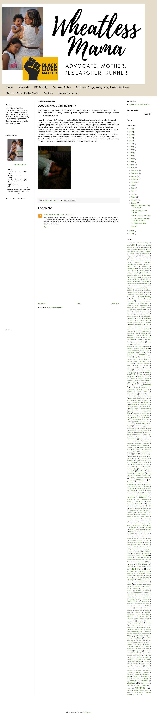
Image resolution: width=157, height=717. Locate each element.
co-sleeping (139, 324)
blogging (142, 288)
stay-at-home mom (142, 616)
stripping (131, 625)
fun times (139, 389)
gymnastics (145, 417)
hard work (146, 419)
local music (136, 464)
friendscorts (137, 385)
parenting (148, 527)
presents (131, 551)
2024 (131, 132)
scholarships (140, 575)
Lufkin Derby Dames (145, 469)
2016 (131, 153)
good (135, 406)
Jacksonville (138, 443)
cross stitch (145, 335)
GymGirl (135, 417)
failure (147, 374)
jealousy (133, 445)
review (149, 561)
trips (128, 653)
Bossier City (130, 294)
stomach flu (130, 621)
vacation (135, 663)
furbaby (147, 389)
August (133, 182)
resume (143, 561)
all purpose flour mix (137, 251)
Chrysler (132, 320)
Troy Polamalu (145, 653)
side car (139, 595)
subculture (146, 625)
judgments (138, 449)
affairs (147, 247)
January (134, 203)
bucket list (132, 303)
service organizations (135, 586)
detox (136, 348)
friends (129, 385)
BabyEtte (144, 266)
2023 (131, 135)
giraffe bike (136, 398)
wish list (146, 685)
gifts (150, 396)
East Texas (130, 363)
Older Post (115, 304)
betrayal (138, 277)
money (132, 495)
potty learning (142, 546)
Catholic (131, 309)
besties (131, 277)
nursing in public (133, 519)
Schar (135, 573)
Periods (132, 533)
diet (147, 348)
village (128, 668)
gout (150, 406)
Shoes (128, 592)
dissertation (130, 352)
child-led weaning (146, 316)
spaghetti (129, 610)
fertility (136, 380)
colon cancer (138, 327)
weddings (146, 674)
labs (135, 456)
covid (136, 333)
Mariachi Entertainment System (139, 477)
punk (144, 551)
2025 (131, 129)
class (147, 320)
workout (147, 690)
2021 (131, 141)
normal (137, 514)
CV (138, 339)
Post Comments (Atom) (55, 307)
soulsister (145, 608)
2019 (131, 147)
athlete (137, 262)
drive (135, 361)
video (147, 666)
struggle (139, 625)
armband (140, 260)
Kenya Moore (133, 451)
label (130, 456)
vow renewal (136, 668)
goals (129, 406)
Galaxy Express (142, 391)
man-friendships (137, 475)
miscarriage (130, 488)
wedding (137, 674)
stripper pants (138, 623)
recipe (137, 557)
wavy (130, 672)
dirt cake (147, 350)
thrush (145, 642)
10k (134, 243)
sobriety (146, 599)
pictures (129, 538)
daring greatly (136, 344)
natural (138, 508)
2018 (131, 150)
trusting (129, 655)
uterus (128, 663)
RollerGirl (130, 566)
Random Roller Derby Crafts (22, 93)
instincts (141, 439)
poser (147, 544)
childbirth (132, 318)
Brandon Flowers (132, 296)
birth (144, 279)
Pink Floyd (142, 538)
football (147, 383)
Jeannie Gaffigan (142, 445)
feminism (129, 380)
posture (129, 546)
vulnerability (146, 668)
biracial (137, 279)
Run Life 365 (140, 566)
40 (139, 247)
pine (135, 538)
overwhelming (136, 525)
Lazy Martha (145, 458)
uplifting (147, 661)
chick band (145, 314)
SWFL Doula (48, 214)
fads (141, 374)
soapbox (132, 599)
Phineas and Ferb (132, 536)
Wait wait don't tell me (133, 670)
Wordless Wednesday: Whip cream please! (140, 206)
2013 (131, 162)
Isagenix (129, 443)
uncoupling (130, 659)
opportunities (130, 521)
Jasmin (146, 443)
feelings (147, 378)
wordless (140, 687)
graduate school (146, 408)
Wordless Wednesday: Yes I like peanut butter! (140, 219)
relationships (130, 559)
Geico (135, 396)
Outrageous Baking (137, 523)
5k (142, 247)
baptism (141, 270)
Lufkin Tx (132, 471)
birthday (137, 281)
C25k (136, 305)
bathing (129, 273)
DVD (148, 361)
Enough (129, 370)
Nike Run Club (144, 510)
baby (147, 264)
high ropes (143, 426)
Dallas (134, 342)
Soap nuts (148, 597)
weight (129, 676)
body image (138, 290)
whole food (130, 685)
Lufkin (135, 469)
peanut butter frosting (140, 531)
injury (147, 436)
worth (128, 692)
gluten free (136, 402)
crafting (143, 333)
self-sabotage (138, 584)
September (135, 179)
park (137, 529)
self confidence (144, 577)
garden (142, 394)
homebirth (130, 432)
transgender (138, 651)
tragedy (129, 648)
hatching (129, 421)
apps (139, 258)
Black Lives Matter (138, 286)
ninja (128, 512)
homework (139, 432)
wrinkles (141, 692)
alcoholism (142, 249)
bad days (146, 268)
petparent (146, 533)
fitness (149, 380)
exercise (149, 370)
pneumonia (138, 542)
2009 (131, 234)
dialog (142, 348)
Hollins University (144, 430)
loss (133, 467)
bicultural (144, 277)
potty (135, 546)
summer (134, 627)
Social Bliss (132, 601)
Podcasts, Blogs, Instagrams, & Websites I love (102, 87)
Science (129, 577)
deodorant (129, 348)
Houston (144, 434)
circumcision (140, 320)
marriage (140, 480)
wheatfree (144, 681)
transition (146, 651)
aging (128, 249)
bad (140, 268)
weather (129, 674)
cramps (131, 335)
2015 (131, 156)
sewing (146, 586)
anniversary (145, 253)
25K (144, 245)
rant (133, 555)
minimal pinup (133, 486)
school (147, 575)
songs (147, 605)
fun (150, 387)
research (135, 561)
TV (144, 655)
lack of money (142, 456)
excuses (142, 370)
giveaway (138, 400)
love (146, 467)
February (134, 200)
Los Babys (146, 464)
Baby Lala (131, 266)
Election (146, 365)
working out (138, 690)
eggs (136, 365)
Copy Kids (130, 331)
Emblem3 (139, 367)
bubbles (149, 301)
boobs (147, 292)
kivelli (130, 454)
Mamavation (139, 473)
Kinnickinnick (142, 451)
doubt (141, 357)
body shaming (133, 292)
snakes (141, 597)
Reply (46, 227)
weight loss (137, 676)
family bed (140, 376)
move (137, 499)
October (134, 176)
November (135, 173)
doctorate (143, 355)
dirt (142, 350)
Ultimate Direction (142, 657)
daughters (129, 346)
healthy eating (145, 421)
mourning (129, 499)
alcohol (135, 249)
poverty (135, 549)
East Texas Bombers (143, 363)
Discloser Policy (62, 87)
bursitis (129, 305)
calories (129, 307)
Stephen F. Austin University (141, 618)
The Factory (140, 636)
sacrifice (129, 573)
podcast (147, 542)
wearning (146, 672)
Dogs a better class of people (141, 215)
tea (136, 629)
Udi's (131, 657)
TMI (135, 644)
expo (140, 372)
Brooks (138, 301)
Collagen (129, 327)
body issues (147, 290)
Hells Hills (130, 424)
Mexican (140, 484)
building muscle (144, 303)
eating (128, 365)
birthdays (146, 281)
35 (135, 247)
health (136, 421)
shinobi (147, 590)
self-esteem (141, 582)
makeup (149, 471)
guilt (128, 415)
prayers (142, 549)
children (140, 318)
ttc (134, 655)
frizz (132, 387)
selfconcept (147, 584)
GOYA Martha (133, 408)
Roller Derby (141, 564)
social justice (145, 601)
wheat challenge (137, 678)
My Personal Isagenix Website (139, 104)
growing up (145, 413)
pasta (142, 529)
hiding (136, 426)
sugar (128, 627)
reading (129, 557)
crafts (149, 333)
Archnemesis (131, 260)
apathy (146, 256)
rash (138, 555)
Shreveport (136, 592)
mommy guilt (147, 492)
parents (131, 529)
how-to (133, 436)
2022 (131, 138)
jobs (135, 447)
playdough (130, 542)
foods (141, 383)
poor (143, 544)
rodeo (131, 564)
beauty (143, 273)
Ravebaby (145, 555)
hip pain (142, 428)
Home (9, 87)
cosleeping (145, 331)
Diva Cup (140, 352)
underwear (138, 659)
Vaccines (134, 226)
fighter (142, 380)
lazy (136, 458)
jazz (128, 445)
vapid (147, 663)
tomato (147, 646)
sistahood (146, 595)
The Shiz (142, 640)
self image (130, 580)
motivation (143, 497)
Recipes (48, 93)
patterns (148, 529)
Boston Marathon (140, 294)
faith (128, 376)
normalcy (143, 514)
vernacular (139, 666)
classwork (129, 322)
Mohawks (141, 490)
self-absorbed (147, 580)
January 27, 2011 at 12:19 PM (63, 214)
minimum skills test (144, 486)
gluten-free (147, 402)
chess (138, 314)
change (129, 311)
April (133, 194)
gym (128, 417)
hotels (138, 434)
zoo (139, 694)
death (147, 346)
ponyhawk (136, 544)
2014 (131, 159)
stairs (128, 612)
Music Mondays (138, 506)
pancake (133, 527)
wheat (128, 678)
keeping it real (147, 449)
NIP (134, 512)
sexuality (135, 588)
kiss (150, 451)
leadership (130, 460)
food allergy (133, 383)
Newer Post (42, 304)
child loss (135, 316)
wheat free (147, 679)
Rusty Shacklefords (143, 571)
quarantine (146, 553)
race (128, 555)
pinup (149, 538)
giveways (146, 400)
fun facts (131, 389)
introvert (137, 441)
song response (137, 605)
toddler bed (148, 644)
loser (128, 467)
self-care (131, 582)
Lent (137, 460)
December (135, 170)
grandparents (141, 411)
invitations (146, 441)
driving (142, 361)
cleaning (137, 322)
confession (130, 329)
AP (140, 256)
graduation (132, 411)
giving (128, 402)
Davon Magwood (139, 346)
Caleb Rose (145, 305)
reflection (146, 557)
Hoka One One (133, 430)
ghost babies (142, 396)
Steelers (129, 618)
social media (130, 603)
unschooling (147, 659)
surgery (149, 627)
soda (128, 605)
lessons (143, 460)
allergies (148, 251)
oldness (146, 519)
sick (144, 592)
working (129, 690)
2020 (131, 144)
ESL (136, 370)
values (142, 663)
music (139, 504)
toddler (140, 644)
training (129, 651)
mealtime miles (143, 482)
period (149, 531)
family (133, 376)
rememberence (140, 559)
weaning (138, 672)
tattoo (131, 629)
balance (129, 270)
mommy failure (138, 492)
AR (147, 258)
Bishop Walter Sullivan (133, 283)
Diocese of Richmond (133, 350)
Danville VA (141, 342)
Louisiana (139, 467)
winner (138, 685)
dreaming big (136, 359)
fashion (147, 376)
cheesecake (145, 311)
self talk (139, 580)
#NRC (128, 243)
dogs (135, 357)
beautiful (136, 273)
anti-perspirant (131, 256)
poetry (128, 544)
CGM (148, 309)
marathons (147, 475)
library (140, 462)
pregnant (148, 549)
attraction (139, 264)
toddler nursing (133, 646)
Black (128, 286)
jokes (128, 449)
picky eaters (145, 536)
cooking (146, 329)
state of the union (143, 614)
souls (137, 608)
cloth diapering (146, 322)
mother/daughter (143, 495)
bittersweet (145, 283)
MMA (134, 490)
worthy (134, 692)
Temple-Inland (145, 633)
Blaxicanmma (133, 288)
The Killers (138, 638)
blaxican (148, 286)
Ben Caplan (147, 275)
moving (129, 501)
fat (128, 378)
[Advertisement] (79, 284)
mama (130, 473)
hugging (140, 436)
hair (128, 419)
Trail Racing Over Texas (141, 648)
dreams (146, 359)
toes (142, 646)
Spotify (147, 610)
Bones (141, 292)
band (135, 270)
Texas (129, 636)
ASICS (129, 262)
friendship (147, 385)
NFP (150, 508)
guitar (133, 415)
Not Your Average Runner (141, 516)
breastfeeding (145, 296)
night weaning (133, 510)
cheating (136, 311)
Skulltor (129, 597)
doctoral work (131, 355)
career (143, 307)
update (139, 661)
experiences (132, 372)
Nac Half (148, 506)
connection (138, 329)
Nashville (131, 508)
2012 (131, 165)
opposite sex (140, 521)
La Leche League (146, 454)
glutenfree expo (144, 404)
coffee (147, 324)
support (141, 627)
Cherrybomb (130, 314)
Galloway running (132, 394)
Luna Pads (140, 471)
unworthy (131, 661)
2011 (131, 167)
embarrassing (130, 367)
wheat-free (133, 681)
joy (133, 449)
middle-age (148, 484)
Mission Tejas (141, 488)
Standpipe (137, 612)
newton (145, 508)
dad (143, 339)
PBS (130, 531)
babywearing (131, 268)
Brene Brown (137, 299)
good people (142, 406)
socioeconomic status (143, 603)
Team (141, 629)
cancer (136, 307)
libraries (133, 462)
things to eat (137, 642)
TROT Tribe (135, 653)
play (147, 540)
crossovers (130, 337)
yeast (134, 694)
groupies (136, 413)
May (133, 191)
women (129, 688)
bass (147, 270)
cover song (130, 333)
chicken (129, 316)
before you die (138, 275)
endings (147, 367)
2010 (131, 231)
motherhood (131, 497)
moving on (139, 501)
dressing (129, 361)
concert (147, 327)
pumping (138, 551)
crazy (137, 335)
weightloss (146, 676)
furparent (129, 391)
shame (138, 590)
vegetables (130, 666)
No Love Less (142, 512)
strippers (148, 623)
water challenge (146, 670)
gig (130, 398)
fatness (133, 378)
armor (147, 260)
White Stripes (145, 683)
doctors (129, 357)
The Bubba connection (138, 223)
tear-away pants (137, 631)
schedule (141, 573)
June (133, 188)
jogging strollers (144, 447)
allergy (131, 253)
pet (139, 533)
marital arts (130, 480)
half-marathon (136, 419)
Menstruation (131, 484)
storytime (140, 621)
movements (145, 499)
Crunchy (138, 337)
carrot (149, 307)
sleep (135, 597)
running (136, 568)
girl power (144, 398)
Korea (136, 454)
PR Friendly (41, 87)
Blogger (87, 712)
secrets (136, 577)
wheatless (131, 683)
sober (139, 599)
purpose (139, 553)
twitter (149, 655)
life (146, 462)
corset (137, 331)
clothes (131, 324)
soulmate (129, 608)
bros (143, 301)
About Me (23, 87)
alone (137, 253)
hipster (149, 428)
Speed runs (138, 610)
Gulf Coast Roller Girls (143, 415)
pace (144, 525)
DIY (148, 352)
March (133, 197)
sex (128, 588)
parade (141, 527)
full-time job (144, 387)
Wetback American (68, 93)
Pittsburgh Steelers (136, 540)
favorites (140, 378)
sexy (143, 588)
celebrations (140, 309)
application (130, 258)
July (132, 185)
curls (144, 337)
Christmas (147, 318)
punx (133, 553)
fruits (137, 387)
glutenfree (133, 404)
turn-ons (139, 655)
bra (148, 294)
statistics (129, 616)
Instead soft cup (132, 439)
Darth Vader (145, 344)
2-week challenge (143, 243)
